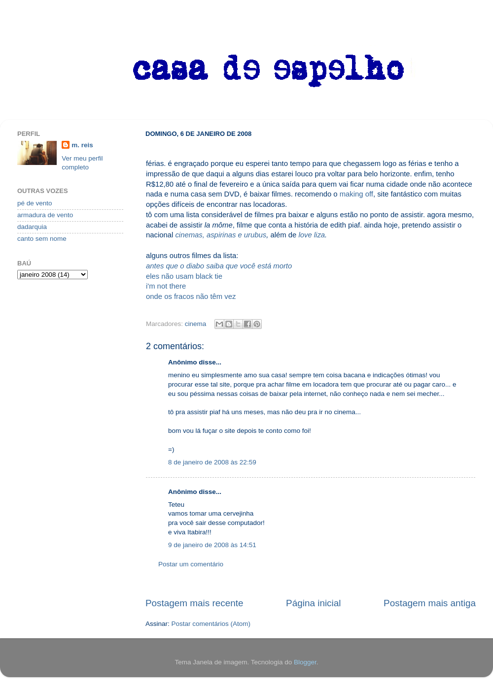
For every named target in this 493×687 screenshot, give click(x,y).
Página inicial (313, 603)
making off (356, 194)
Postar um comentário (190, 564)
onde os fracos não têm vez (191, 296)
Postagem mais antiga (430, 603)
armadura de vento (45, 215)
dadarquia (32, 226)
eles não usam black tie (184, 276)
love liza (311, 235)
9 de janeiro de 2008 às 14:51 (212, 545)
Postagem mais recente (194, 603)
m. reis (82, 145)
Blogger (305, 662)
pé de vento (34, 203)
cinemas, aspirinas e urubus (220, 235)
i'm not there (166, 286)
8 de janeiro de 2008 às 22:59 (212, 462)
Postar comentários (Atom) (211, 623)
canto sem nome (42, 238)
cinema (196, 323)
